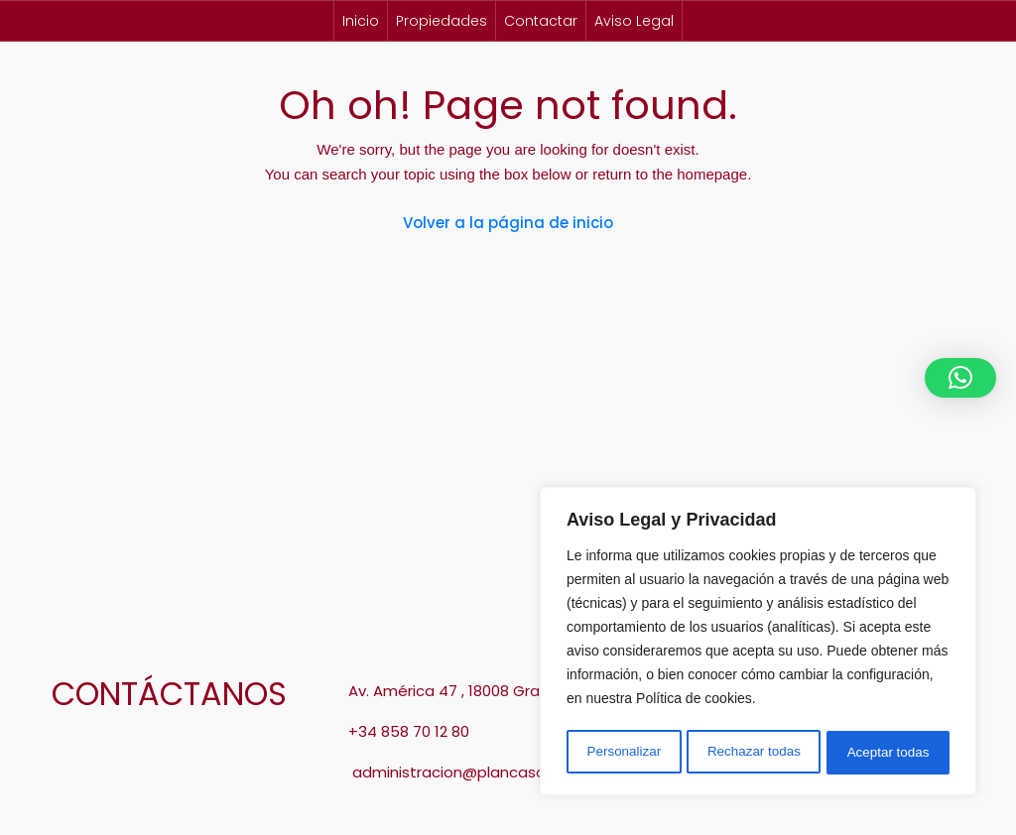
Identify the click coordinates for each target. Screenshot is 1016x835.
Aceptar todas (889, 753)
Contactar (540, 21)
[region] (758, 643)
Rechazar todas (754, 753)
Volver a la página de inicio (508, 222)
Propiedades (441, 21)
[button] (960, 378)
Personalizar (623, 753)
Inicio (360, 21)
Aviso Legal (634, 21)
